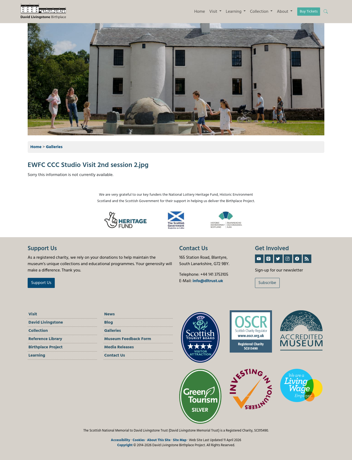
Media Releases (119, 347)
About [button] (283, 11)
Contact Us (114, 355)
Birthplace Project (45, 347)
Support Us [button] (41, 282)
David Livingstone (45, 322)
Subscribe (267, 282)
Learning (36, 355)
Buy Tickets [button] (308, 12)
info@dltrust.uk (207, 281)
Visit (32, 314)
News (109, 314)
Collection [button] (259, 11)
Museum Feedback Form (127, 339)
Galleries (54, 147)
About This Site (158, 440)
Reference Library (45, 339)
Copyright (125, 445)
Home (199, 11)
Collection (38, 330)
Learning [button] (234, 11)
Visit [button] (213, 11)
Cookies (139, 440)
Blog (108, 322)
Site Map (180, 440)
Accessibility (120, 440)
